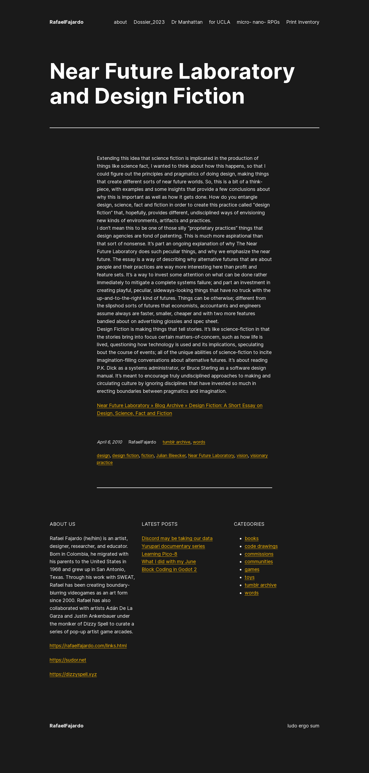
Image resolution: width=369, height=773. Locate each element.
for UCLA (219, 22)
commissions (259, 554)
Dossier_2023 (149, 22)
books (252, 538)
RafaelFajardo (66, 22)
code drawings (261, 546)
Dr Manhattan (187, 22)
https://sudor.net (68, 660)
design (103, 455)
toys (250, 577)
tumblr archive (176, 442)
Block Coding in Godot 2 (169, 569)
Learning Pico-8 (159, 554)
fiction (147, 455)
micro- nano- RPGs (258, 22)
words (199, 442)
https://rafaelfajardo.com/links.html (88, 645)
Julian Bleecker (171, 455)
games (252, 569)
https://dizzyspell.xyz (73, 674)
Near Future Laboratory (211, 455)
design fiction (125, 455)
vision (242, 455)
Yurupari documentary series (173, 546)
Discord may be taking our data (177, 538)
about (120, 22)
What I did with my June (169, 561)
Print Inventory (302, 22)
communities (259, 561)
